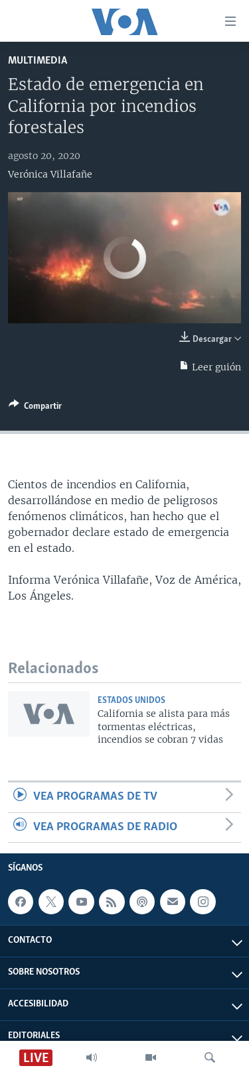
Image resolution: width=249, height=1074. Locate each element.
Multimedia (37, 60)
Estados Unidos (131, 700)
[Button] (35, 408)
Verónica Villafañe (50, 174)
